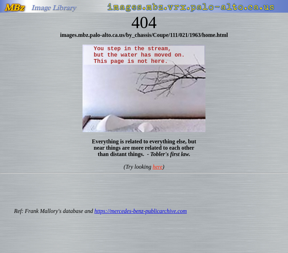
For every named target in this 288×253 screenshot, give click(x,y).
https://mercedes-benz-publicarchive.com (140, 211)
